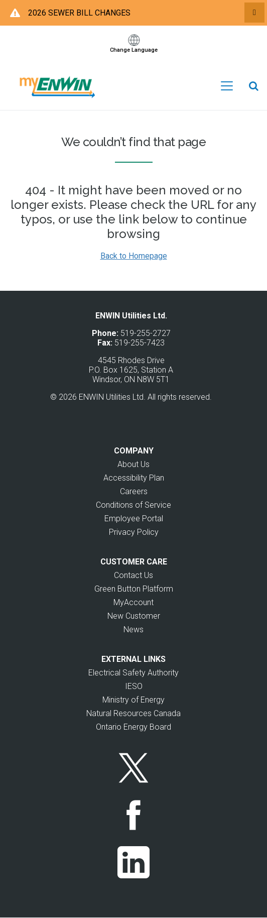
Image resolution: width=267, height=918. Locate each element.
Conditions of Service (133, 505)
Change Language (134, 50)
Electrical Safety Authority (133, 672)
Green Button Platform (133, 589)
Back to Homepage (133, 256)
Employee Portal (133, 518)
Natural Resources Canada (133, 713)
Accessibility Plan (133, 478)
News (133, 629)
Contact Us (133, 575)
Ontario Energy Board (133, 727)
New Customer (133, 616)
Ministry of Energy (133, 700)
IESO (134, 686)
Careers (134, 491)
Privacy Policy (134, 532)
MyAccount (133, 602)
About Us (133, 464)
